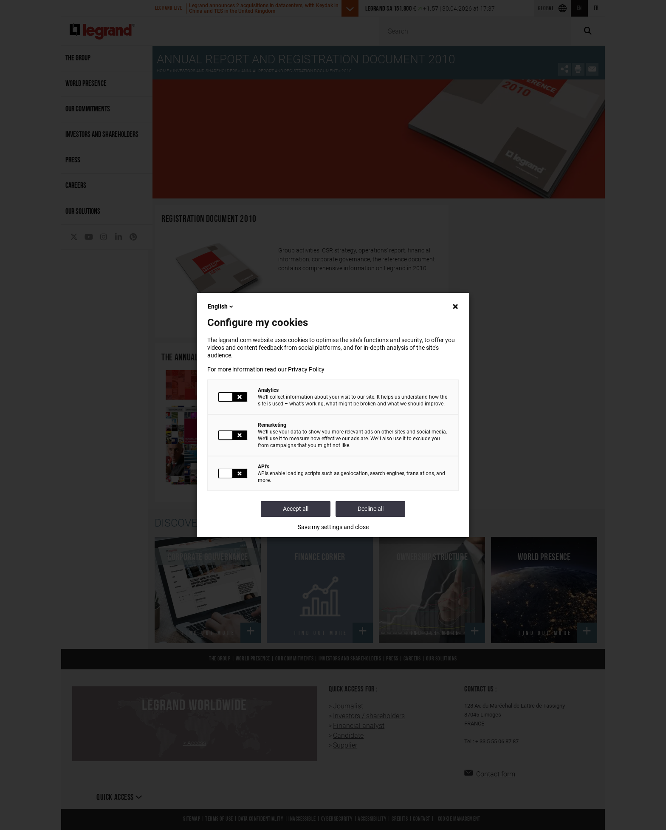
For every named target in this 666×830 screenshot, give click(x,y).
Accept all (295, 508)
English (221, 306)
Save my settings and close (333, 527)
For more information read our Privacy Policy (266, 369)
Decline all (371, 508)
